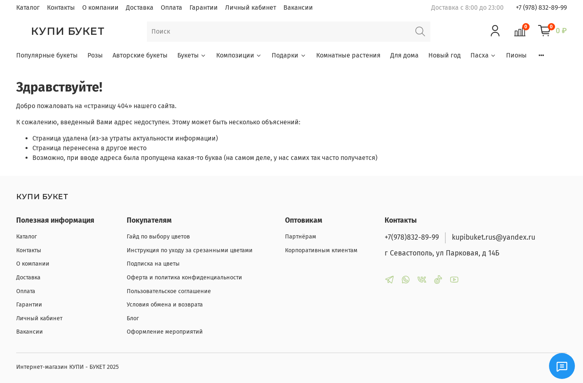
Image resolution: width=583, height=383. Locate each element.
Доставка (139, 7)
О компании (100, 7)
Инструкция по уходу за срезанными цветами (190, 250)
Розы (95, 55)
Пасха (483, 55)
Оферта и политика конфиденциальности (184, 277)
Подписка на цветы (153, 263)
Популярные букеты (47, 55)
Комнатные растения (348, 55)
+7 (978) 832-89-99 (541, 7)
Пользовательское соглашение (169, 291)
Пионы (516, 55)
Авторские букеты (140, 55)
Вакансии (298, 7)
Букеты (191, 55)
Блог (133, 318)
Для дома (404, 55)
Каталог (28, 7)
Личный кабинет (250, 7)
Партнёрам (300, 236)
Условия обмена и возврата (165, 304)
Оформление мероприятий (165, 331)
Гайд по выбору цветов (158, 236)
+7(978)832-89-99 (412, 237)
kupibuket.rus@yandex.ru (493, 237)
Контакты (61, 7)
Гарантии (203, 7)
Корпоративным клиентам (321, 250)
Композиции (239, 55)
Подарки (289, 55)
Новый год (444, 55)
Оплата (171, 7)
